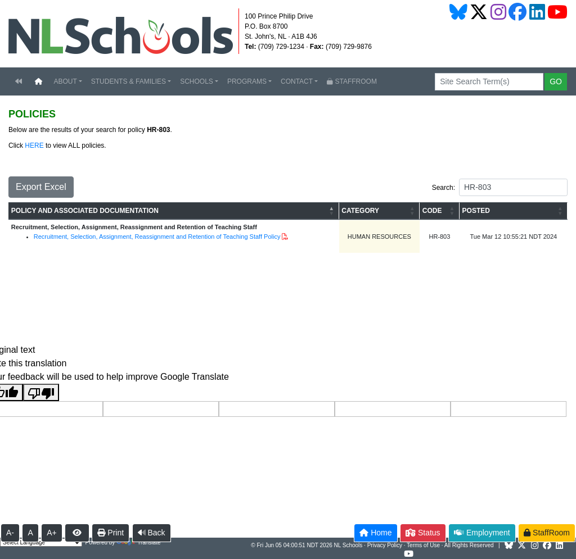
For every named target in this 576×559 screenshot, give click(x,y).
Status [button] (423, 532)
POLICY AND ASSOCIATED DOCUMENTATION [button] (85, 211)
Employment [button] (482, 532)
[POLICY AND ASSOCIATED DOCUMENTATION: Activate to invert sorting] (173, 211)
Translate (138, 542)
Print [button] (110, 532)
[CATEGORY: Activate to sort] (379, 211)
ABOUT (64, 81)
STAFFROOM (352, 81)
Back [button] (151, 532)
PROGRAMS (247, 81)
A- (10, 532)
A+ (52, 532)
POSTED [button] (476, 211)
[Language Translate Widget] (41, 542)
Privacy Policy (384, 545)
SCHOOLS (196, 81)
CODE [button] (432, 211)
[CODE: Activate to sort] (440, 211)
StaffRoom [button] (547, 532)
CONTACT (297, 81)
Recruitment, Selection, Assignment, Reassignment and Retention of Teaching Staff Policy (157, 236)
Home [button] (375, 532)
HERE (34, 145)
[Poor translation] (41, 392)
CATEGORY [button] (360, 211)
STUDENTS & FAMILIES (128, 81)
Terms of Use (423, 545)
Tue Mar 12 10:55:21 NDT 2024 (513, 236)
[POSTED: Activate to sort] (514, 211)
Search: (443, 188)
